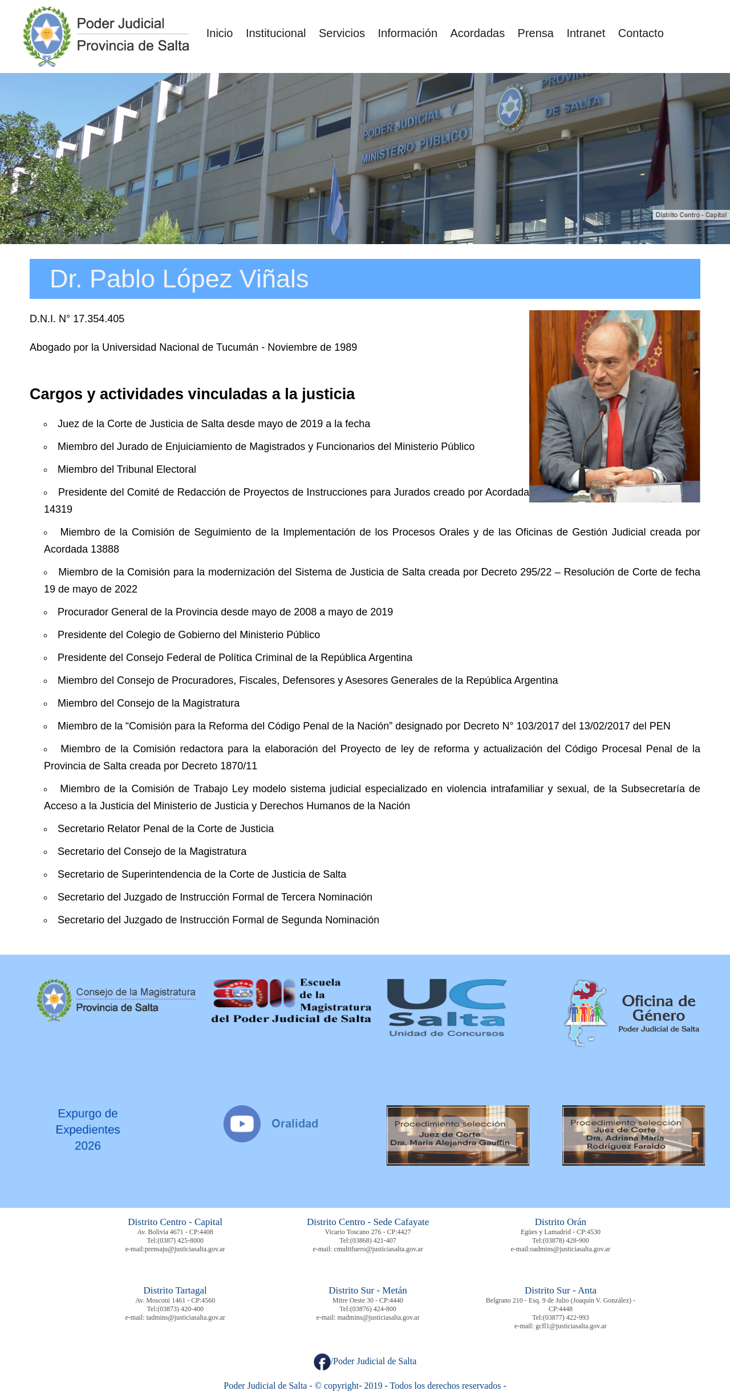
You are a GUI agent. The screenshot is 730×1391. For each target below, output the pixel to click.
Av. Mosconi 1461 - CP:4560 (175, 1300)
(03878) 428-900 (566, 1240)
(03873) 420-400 (180, 1309)
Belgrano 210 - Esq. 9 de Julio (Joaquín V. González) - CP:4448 (560, 1304)
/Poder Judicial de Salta (365, 1361)
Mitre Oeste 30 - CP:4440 (367, 1300)
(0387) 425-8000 (180, 1240)
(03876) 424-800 (373, 1309)
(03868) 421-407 (373, 1240)
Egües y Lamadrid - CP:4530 (561, 1232)
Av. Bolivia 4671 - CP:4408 (175, 1232)
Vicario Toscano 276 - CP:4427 (368, 1232)
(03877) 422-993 (566, 1317)
